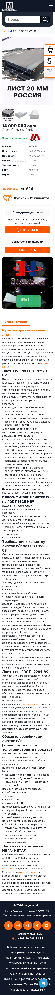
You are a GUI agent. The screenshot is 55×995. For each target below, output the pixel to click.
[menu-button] (51, 6)
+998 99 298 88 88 (30, 938)
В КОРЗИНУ (28, 230)
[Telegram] (27, 925)
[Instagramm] (18, 925)
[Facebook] (8, 925)
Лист (13, 30)
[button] (24, 305)
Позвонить (27, 249)
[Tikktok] (37, 925)
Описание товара (16, 321)
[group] (27, 71)
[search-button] (45, 19)
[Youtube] (46, 925)
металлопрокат (32, 704)
